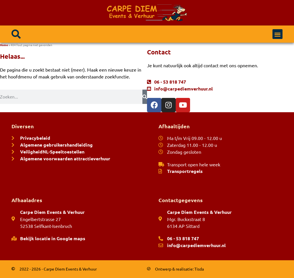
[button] (16, 34)
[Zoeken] (144, 97)
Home (4, 45)
